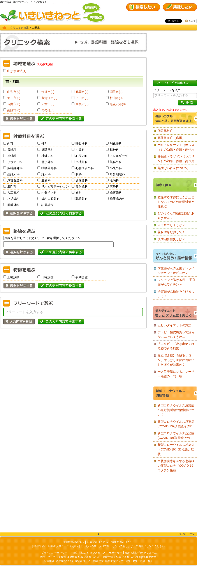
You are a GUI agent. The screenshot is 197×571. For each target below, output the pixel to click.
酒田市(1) (116, 92)
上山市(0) (82, 98)
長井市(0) (13, 104)
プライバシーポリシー (54, 552)
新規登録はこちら (97, 542)
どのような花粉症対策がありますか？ (176, 216)
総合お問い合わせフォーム (141, 552)
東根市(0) (82, 104)
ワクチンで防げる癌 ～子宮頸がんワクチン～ (176, 282)
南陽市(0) (13, 110)
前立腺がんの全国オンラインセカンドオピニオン (176, 270)
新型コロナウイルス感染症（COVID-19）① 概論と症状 (176, 449)
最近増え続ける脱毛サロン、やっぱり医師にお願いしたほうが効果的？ (176, 360)
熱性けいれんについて (173, 168)
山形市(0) (13, 92)
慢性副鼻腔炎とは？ (171, 239)
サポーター (115, 552)
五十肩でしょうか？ (171, 225)
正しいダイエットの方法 (174, 325)
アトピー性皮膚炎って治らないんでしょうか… (176, 334)
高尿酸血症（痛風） (171, 138)
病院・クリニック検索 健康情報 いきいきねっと (68, 557)
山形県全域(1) (16, 71)
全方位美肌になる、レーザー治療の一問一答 (176, 374)
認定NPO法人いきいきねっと (73, 560)
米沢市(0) (47, 92)
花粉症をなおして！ (171, 232)
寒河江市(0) (49, 98)
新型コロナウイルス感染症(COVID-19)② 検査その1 (176, 435)
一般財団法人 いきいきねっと (88, 552)
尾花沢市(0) (118, 104)
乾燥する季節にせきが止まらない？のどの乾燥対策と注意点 (176, 201)
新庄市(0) (13, 98)
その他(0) (47, 110)
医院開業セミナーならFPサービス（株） (129, 560)
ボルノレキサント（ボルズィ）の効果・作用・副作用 (176, 147)
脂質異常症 (165, 131)
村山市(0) (116, 98)
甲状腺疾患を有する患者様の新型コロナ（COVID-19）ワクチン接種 (177, 465)
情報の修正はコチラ (123, 542)
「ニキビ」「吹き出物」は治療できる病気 (176, 346)
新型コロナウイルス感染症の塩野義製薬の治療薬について (176, 410)
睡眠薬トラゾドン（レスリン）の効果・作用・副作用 (176, 159)
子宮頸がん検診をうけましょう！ (176, 294)
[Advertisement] (73, 363)
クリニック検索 (19, 27)
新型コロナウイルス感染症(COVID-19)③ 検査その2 (176, 424)
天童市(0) (47, 104)
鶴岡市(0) (82, 92)
